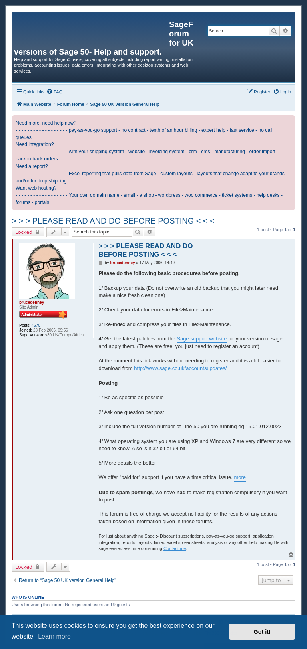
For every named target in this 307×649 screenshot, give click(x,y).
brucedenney (31, 302)
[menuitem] (54, 92)
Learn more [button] (54, 636)
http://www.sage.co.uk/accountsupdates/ (180, 368)
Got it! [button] (262, 632)
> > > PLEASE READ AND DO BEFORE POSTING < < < (113, 220)
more (240, 477)
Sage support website (202, 339)
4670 (36, 325)
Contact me (174, 548)
